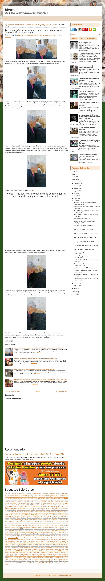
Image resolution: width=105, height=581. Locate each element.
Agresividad (16, 495)
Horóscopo (52, 529)
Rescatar (59, 550)
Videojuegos (36, 562)
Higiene (10, 529)
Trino (62, 559)
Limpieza (45, 534)
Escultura (34, 518)
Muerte (61, 539)
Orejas (18, 543)
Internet (6, 532)
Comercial (52, 506)
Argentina (62, 497)
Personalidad (64, 544)
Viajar (23, 562)
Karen (57, 532)
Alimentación (51, 495)
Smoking (59, 554)
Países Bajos (37, 543)
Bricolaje (50, 500)
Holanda (31, 529)
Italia (22, 24)
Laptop (15, 534)
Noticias (62, 541)
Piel (26, 546)
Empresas (22, 516)
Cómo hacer (64, 506)
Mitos (28, 539)
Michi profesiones (10, 539)
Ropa (16, 552)
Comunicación (26, 508)
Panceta (46, 543)
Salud (38, 552)
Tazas (20, 557)
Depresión (40, 511)
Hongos (47, 529)
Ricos (64, 550)
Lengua (23, 534)
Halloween (34, 527)
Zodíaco (66, 562)
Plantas (48, 546)
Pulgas (66, 547)
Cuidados (53, 510)
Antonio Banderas (32, 497)
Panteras (51, 543)
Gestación (43, 525)
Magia (26, 535)
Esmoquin (39, 518)
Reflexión (19, 550)
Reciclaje (43, 549)
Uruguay (37, 561)
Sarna (58, 552)
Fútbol (66, 521)
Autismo (20, 498)
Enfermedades (35, 516)
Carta (66, 503)
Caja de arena (26, 501)
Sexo (40, 554)
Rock (67, 550)
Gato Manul (43, 523)
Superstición (65, 556)
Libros (41, 534)
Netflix (33, 541)
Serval (36, 554)
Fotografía (18, 521)
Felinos (50, 519)
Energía (28, 516)
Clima (21, 506)
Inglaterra (31, 530)
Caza (24, 505)
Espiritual (54, 518)
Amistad (7, 497)
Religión (42, 550)
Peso (16, 546)
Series (33, 554)
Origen (22, 543)
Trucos (66, 559)
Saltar (34, 552)
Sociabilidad (8, 556)
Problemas (27, 547)
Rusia (20, 552)
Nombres (57, 541)
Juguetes (53, 532)
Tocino (33, 559)
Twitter (24, 561)
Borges (31, 500)
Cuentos (48, 510)
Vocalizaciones (60, 562)
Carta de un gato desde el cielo (88, 154)
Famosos (44, 519)
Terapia (51, 557)
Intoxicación (11, 532)
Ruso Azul (25, 552)
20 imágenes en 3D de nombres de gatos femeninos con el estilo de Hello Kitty (89, 142)
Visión (54, 562)
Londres (64, 534)
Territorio (62, 557)
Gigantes (51, 525)
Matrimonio (27, 537)
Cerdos (38, 505)
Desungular (65, 511)
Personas (7, 546)
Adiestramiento (57, 493)
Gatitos (11, 523)
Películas (32, 544)
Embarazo (10, 516)
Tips (25, 559)
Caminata (65, 501)
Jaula (44, 532)
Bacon (35, 498)
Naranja (17, 541)
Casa (10, 505)
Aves (29, 498)
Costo (23, 510)
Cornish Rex (10, 510)
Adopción (65, 493)
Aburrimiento (28, 493)
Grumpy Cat (16, 527)
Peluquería (45, 544)
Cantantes (33, 503)
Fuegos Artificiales (59, 521)
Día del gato (15, 513)
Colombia (38, 506)
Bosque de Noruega (39, 500)
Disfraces (61, 513)
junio (75, 196)
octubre (76, 186)
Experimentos (34, 519)
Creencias (27, 510)
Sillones (54, 554)
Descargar (51, 511)
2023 (6, 493)
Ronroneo (12, 552)
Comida (58, 506)
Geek (38, 525)
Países (31, 543)
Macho (22, 535)
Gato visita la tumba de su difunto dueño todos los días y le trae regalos (34, 369)
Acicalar (41, 493)
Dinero (50, 513)
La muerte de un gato (85, 42)
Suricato (7, 557)
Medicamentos (38, 537)
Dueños (33, 514)
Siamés (44, 554)
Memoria (49, 537)
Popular (74, 38)
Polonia (61, 546)
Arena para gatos (54, 497)
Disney (66, 513)
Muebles (56, 539)
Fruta (49, 521)
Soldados (17, 556)
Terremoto (49, 24)
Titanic (29, 559)
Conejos (43, 508)
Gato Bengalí (28, 523)
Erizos (14, 518)
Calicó (38, 501)
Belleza (59, 498)
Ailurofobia (30, 495)
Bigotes (10, 500)
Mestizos (62, 537)
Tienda (11, 559)
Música (12, 541)
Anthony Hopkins (23, 497)
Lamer (11, 534)
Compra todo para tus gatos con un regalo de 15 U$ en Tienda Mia (34, 454)
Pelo (41, 544)
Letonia (31, 534)
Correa (14, 510)
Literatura (55, 534)
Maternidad (21, 537)
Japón (32, 532)
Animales (16, 497)
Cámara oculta (58, 501)
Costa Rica (19, 510)
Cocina (25, 506)
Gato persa (12, 525)
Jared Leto (40, 532)
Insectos (36, 530)
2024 (9, 493)
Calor (48, 501)
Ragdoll (14, 549)
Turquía (11, 561)
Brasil (45, 500)
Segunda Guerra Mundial (11, 554)
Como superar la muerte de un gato (84, 249)
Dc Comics (24, 511)
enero (76, 288)
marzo (76, 283)
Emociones (16, 516)
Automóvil (24, 498)
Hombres (36, 529)
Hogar (27, 529)
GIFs (47, 525)
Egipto (55, 514)
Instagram (42, 530)
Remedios (47, 550)
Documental (15, 514)
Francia (28, 521)
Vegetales (56, 561)
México (66, 537)
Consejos (55, 508)
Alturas (57, 495)
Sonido (28, 556)
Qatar (6, 549)
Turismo (7, 561)
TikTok (22, 559)
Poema (53, 546)
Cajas (32, 501)
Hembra (56, 527)
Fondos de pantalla (9, 521)
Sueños (44, 556)
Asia (6, 498)
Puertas (62, 547)
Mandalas (47, 535)
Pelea (28, 544)
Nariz (20, 541)
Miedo (21, 539)
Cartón (6, 505)
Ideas (66, 529)
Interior (66, 530)
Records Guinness (59, 549)
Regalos (30, 550)
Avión (32, 498)
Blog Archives (91, 38)
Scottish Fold (64, 552)
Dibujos (36, 513)
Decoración (30, 511)
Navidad (25, 541)
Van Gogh (42, 561)
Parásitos (62, 543)
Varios (51, 561)
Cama (52, 501)
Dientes (40, 513)
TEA (23, 557)
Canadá (12, 503)
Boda (21, 500)
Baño (38, 498)
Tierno (14, 559)
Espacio (45, 518)
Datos (19, 511)
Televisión (34, 557)
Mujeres (65, 539)
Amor (11, 497)
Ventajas (61, 561)
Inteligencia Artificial (58, 530)
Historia (15, 529)
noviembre (77, 183)
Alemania (44, 495)
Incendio (21, 530)
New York (38, 541)
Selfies (29, 554)
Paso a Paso (15, 544)
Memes (45, 537)
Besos (6, 500)
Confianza (48, 508)
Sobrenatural (65, 554)
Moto (52, 539)
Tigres (18, 559)
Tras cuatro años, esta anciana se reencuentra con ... (84, 226)
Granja (11, 527)
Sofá (12, 556)
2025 (73, 174)
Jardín (35, 532)
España (49, 518)
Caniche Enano (26, 503)
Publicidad (57, 547)
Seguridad (21, 554)
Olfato (12, 543)
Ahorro (25, 495)
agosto (76, 191)
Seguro (26, 554)
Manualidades (59, 535)
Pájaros (42, 543)
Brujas (54, 500)
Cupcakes (7, 511)
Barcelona (43, 498)
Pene (49, 544)
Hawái (39, 527)
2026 (73, 171)
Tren (59, 559)
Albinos (39, 495)
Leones (27, 534)
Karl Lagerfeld (62, 532)
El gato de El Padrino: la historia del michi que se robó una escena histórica (89, 104)
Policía (57, 546)
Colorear (43, 506)
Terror (66, 557)
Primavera (20, 547)
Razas (34, 549)
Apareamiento (41, 497)
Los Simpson (12, 535)
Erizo (11, 518)
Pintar (32, 546)
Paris (66, 543)
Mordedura (47, 539)
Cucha (43, 510)
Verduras (7, 562)
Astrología (10, 498)
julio (75, 193)
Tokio (36, 559)
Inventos (17, 532)
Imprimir (17, 530)
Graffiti (61, 525)
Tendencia (46, 557)
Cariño (59, 503)
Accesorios (35, 493)
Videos (41, 563)
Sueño (40, 556)
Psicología (49, 547)
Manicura (53, 535)
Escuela (29, 518)
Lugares (18, 535)
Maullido (32, 537)
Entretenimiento (55, 516)
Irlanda (25, 532)
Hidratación (61, 527)
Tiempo (6, 559)
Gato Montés (49, 523)
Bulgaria (66, 500)
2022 (73, 292)
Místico (25, 539)
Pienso (28, 546)
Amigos (66, 495)
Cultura (58, 510)
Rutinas (31, 552)
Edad (37, 514)
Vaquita (47, 561)
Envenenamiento (64, 516)
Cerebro (43, 505)
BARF (47, 498)
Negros (30, 541)
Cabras (17, 501)
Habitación (28, 527)
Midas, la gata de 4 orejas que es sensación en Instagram (88, 66)
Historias (17, 24)
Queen (9, 549)
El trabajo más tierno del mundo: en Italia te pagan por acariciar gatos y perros (35, 358)
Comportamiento (11, 508)
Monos (36, 539)
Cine (18, 506)
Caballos (12, 501)
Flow (64, 519)
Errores (18, 518)
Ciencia (10, 506)
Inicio (6, 19)
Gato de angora (35, 523)
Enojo (41, 516)
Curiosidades (14, 511)
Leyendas (36, 534)
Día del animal (8, 513)
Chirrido (61, 505)
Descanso (46, 511)
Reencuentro (41, 24)
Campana (7, 503)
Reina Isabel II (36, 550)
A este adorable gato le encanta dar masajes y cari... (84, 222)
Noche (53, 541)
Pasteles (20, 544)
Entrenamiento (47, 516)
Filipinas (60, 519)
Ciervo (14, 506)
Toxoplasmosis (49, 559)
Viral (50, 562)
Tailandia (15, 557)
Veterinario (18, 562)
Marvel (6, 537)
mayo (75, 198)
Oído (6, 543)
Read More (40, 352)
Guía (24, 527)
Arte (66, 497)
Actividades (47, 493)
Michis (17, 539)
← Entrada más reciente (12, 391)
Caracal (38, 503)
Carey (50, 503)
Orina (25, 543)
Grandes (7, 527)
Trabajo (56, 559)
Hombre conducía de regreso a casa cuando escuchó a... (84, 264)
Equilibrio (7, 518)
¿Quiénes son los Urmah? (86, 91)
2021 (73, 294)
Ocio (67, 541)
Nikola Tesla (44, 541)
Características (45, 503)
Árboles (48, 497)
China (56, 505)
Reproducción (53, 550)
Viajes (26, 562)
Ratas (25, 549)
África (11, 495)
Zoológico (7, 564)
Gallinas (7, 523)
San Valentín (49, 552)
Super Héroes (50, 556)
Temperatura (40, 557)
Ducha (29, 514)
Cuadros (33, 510)
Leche (18, 534)
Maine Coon (31, 535)
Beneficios (65, 498)
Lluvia (59, 534)
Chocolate (65, 505)
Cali (35, 501)
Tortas (43, 559)
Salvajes (43, 552)
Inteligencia (48, 530)
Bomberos (26, 500)
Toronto (40, 559)
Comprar (19, 508)
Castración (19, 505)
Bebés (55, 498)
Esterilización (17, 519)
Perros (58, 544)
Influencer (26, 530)
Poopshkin (65, 546)
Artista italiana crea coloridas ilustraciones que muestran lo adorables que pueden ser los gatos (40, 379)
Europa (29, 519)
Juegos (48, 532)
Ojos (8, 543)
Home (7, 24)
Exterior (40, 519)
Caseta (14, 505)
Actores (52, 493)
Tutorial (16, 561)
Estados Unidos (63, 518)
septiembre (77, 188)
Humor (62, 529)
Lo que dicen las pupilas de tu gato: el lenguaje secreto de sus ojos (89, 54)
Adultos (7, 495)
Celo (35, 505)
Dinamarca (45, 513)
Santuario (54, 552)
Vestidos (12, 562)
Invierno (21, 532)
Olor (15, 543)
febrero (76, 286)
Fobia (66, 519)
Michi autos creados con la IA (82, 219)
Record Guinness (50, 549)
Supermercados (58, 556)
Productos (33, 547)
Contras (61, 508)
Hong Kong (42, 529)
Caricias (55, 503)
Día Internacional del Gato (26, 513)
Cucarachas (39, 510)
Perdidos (34, 24)
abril (75, 201)
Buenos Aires (59, 500)
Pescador (13, 546)
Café (20, 501)
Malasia (38, 535)
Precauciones (8, 547)
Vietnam (47, 562)
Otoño (28, 543)
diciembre (77, 181)
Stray (31, 556)
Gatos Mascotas (32, 525)
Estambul (7, 519)
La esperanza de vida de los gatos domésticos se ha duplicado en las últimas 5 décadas (89, 116)
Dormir (25, 514)
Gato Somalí (18, 525)
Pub (53, 547)
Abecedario (21, 493)
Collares (33, 506)
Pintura (36, 546)
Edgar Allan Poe (44, 514)
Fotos (23, 521)
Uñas (33, 561)
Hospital (58, 529)
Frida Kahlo (43, 521)
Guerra (21, 527)
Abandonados (15, 493)
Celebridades (30, 505)
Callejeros (43, 501)
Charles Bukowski (50, 505)
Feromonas (55, 519)
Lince (50, 534)
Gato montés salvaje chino (58, 523)
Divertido (7, 514)
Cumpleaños (64, 510)
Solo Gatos (9, 9)
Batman (51, 498)
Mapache (65, 535)
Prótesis (38, 547)
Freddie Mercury (34, 521)
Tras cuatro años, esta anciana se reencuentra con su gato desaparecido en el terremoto (34, 31)
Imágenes (11, 530)
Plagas (44, 546)
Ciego (6, 506)
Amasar (62, 495)
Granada (66, 525)
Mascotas (28, 24)
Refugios (24, 550)
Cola (29, 506)
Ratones (29, 549)
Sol (14, 556)
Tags (81, 38)
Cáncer (16, 503)
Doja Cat (21, 514)
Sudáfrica (35, 556)
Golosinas (56, 525)
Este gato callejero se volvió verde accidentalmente (84, 242)
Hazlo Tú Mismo (49, 527)
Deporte (36, 511)
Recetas (38, 549)
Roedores (7, 552)
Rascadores (20, 549)
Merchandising (55, 537)
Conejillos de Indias (36, 508)
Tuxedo (20, 561)
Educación (50, 514)
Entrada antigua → (61, 391)
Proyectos (43, 547)
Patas (25, 544)
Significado (49, 554)
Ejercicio (59, 514)
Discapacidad (55, 513)
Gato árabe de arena (19, 523)
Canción (20, 503)
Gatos (12, 24)
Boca (18, 500)
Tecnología (28, 557)
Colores (47, 506)
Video (55, 24)
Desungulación (58, 511)
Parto (10, 544)
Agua (22, 495)
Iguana (6, 530)
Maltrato (42, 535)
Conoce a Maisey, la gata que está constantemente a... (84, 230)
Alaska (35, 495)
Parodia (7, 544)
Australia (15, 498)
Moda (32, 539)
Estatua (12, 519)
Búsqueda (7, 501)
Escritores (23, 518)
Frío (47, 521)
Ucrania (29, 561)
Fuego (52, 521)
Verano (66, 561)
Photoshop (21, 546)
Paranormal (56, 543)
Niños (49, 541)
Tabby (10, 557)
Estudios (24, 519)
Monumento (41, 539)
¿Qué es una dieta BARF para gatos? (84, 268)
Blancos (14, 500)
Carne (63, 503)
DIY (11, 514)
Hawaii (43, 527)
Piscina (40, 546)
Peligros (37, 544)
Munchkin (7, 541)
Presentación (15, 547)
